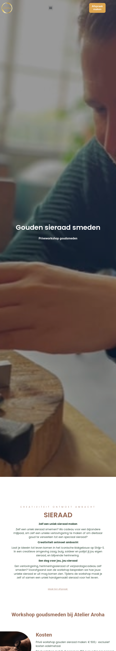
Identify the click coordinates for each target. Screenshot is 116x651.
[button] (50, 6)
